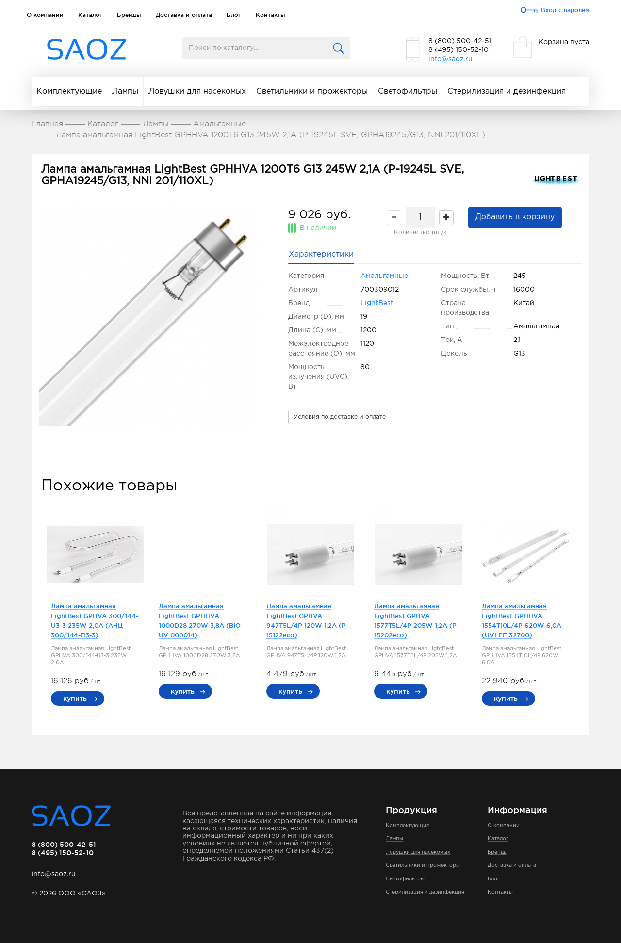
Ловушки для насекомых (197, 91)
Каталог (90, 15)
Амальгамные (384, 276)
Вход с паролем (565, 10)
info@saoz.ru (450, 59)
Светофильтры (407, 91)
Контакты (270, 15)
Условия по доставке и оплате (340, 417)
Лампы (125, 91)
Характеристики (321, 254)
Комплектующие (69, 91)
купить (75, 698)
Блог (234, 15)
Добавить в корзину (515, 217)
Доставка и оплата (184, 15)
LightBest (376, 303)
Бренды (129, 15)
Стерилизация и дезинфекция (506, 91)
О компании (45, 15)
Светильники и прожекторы (312, 91)
